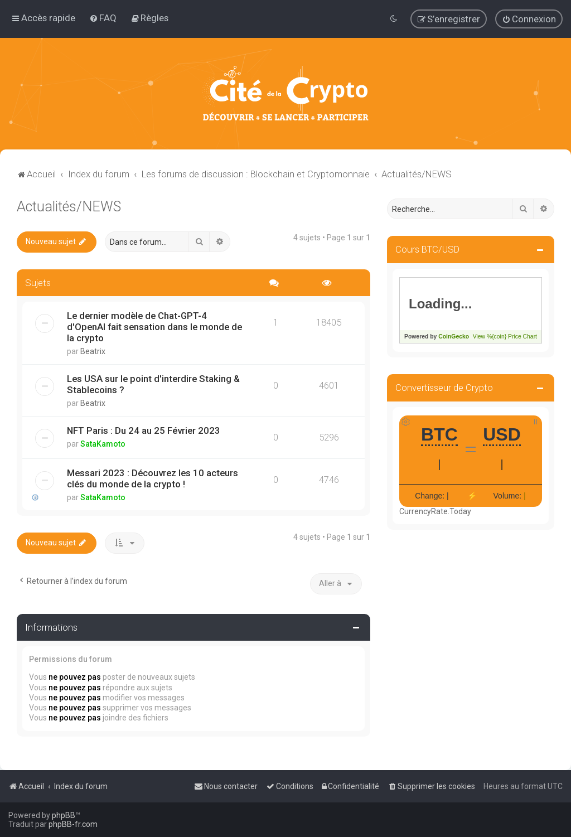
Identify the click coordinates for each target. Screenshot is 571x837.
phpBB (63, 815)
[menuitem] (102, 17)
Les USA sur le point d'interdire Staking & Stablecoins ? (153, 384)
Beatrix (92, 351)
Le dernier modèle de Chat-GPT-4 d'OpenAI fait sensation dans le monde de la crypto (154, 326)
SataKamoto (102, 443)
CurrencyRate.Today (435, 511)
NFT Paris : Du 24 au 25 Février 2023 (143, 430)
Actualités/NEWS (69, 207)
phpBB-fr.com (73, 824)
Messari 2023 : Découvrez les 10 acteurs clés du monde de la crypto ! (152, 478)
